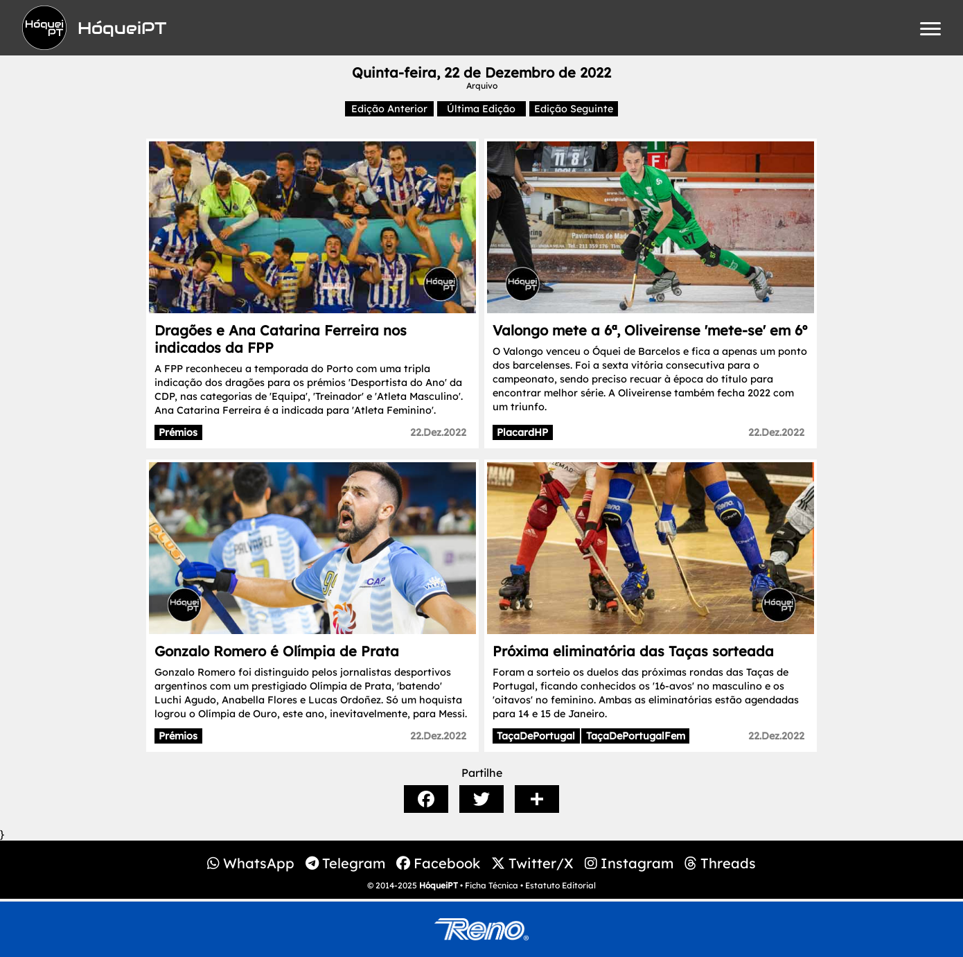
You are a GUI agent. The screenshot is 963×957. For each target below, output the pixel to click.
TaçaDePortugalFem (635, 736)
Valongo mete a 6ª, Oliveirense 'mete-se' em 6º (650, 330)
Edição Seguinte (573, 109)
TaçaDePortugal (536, 736)
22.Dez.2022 (438, 432)
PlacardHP (522, 432)
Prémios (178, 432)
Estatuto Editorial (560, 885)
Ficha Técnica (491, 885)
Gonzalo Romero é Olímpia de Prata (276, 651)
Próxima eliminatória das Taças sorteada (633, 651)
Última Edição (481, 109)
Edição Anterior (389, 109)
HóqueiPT (438, 885)
